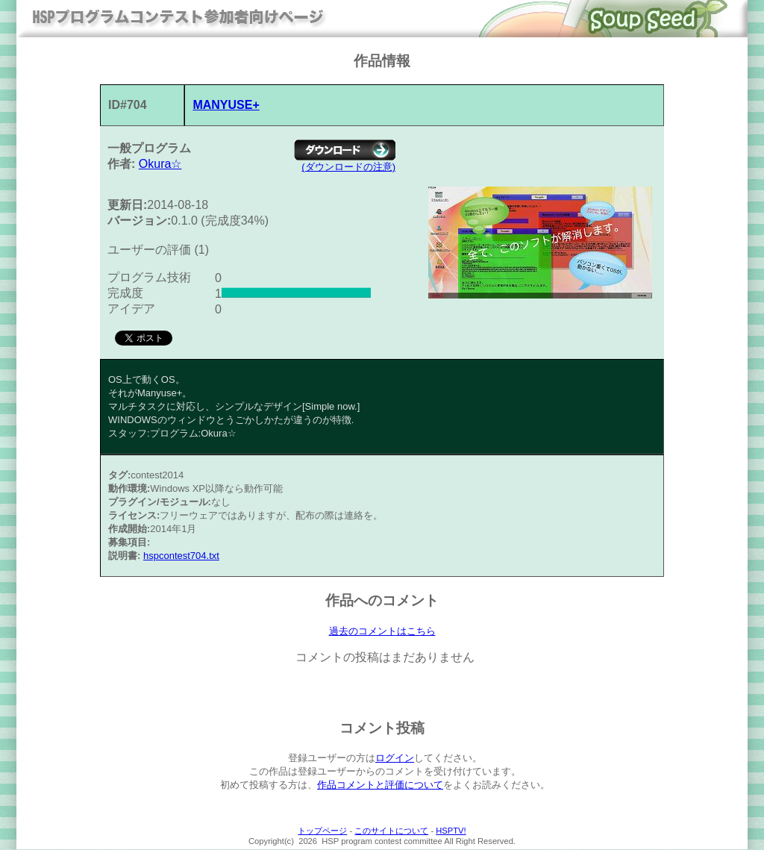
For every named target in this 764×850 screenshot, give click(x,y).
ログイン (394, 758)
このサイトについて (391, 831)
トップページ (322, 831)
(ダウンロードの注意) (348, 166)
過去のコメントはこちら (382, 631)
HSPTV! (451, 831)
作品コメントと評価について (380, 785)
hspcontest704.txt (181, 555)
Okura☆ (160, 163)
